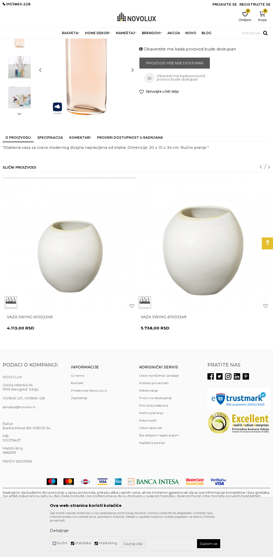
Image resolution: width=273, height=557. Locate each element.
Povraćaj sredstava (153, 444)
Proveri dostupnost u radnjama (130, 176)
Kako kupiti (148, 459)
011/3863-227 (13, 437)
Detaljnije (59, 530)
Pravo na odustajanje (155, 437)
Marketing (107, 543)
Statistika (83, 543)
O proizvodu (18, 176)
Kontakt (77, 422)
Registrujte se (254, 4)
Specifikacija (50, 176)
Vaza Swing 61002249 (30, 355)
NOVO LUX (11, 42)
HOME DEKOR (54, 42)
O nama (77, 414)
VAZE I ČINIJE (119, 42)
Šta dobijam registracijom (159, 474)
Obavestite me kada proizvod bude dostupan (187, 87)
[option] (19, 76)
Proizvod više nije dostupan (174, 102)
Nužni (62, 543)
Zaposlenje (79, 437)
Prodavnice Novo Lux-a (89, 429)
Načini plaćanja (151, 451)
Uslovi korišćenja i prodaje (159, 414)
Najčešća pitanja (152, 481)
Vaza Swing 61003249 (163, 355)
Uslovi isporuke (150, 466)
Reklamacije (148, 429)
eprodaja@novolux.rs (19, 446)
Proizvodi (31, 42)
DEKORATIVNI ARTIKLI (87, 42)
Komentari (80, 176)
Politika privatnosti (153, 422)
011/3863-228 (35, 437)
